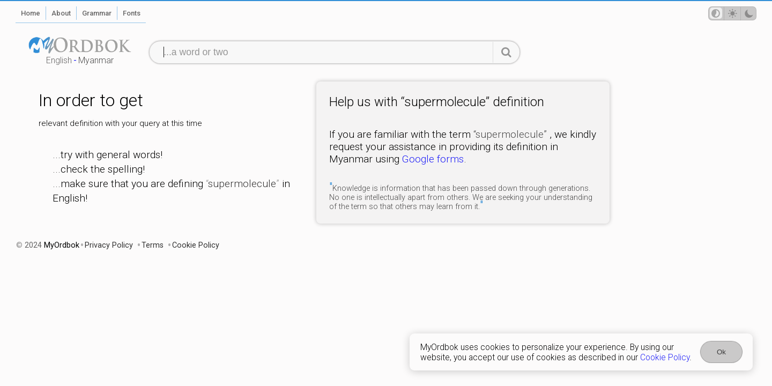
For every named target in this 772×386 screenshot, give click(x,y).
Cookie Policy (664, 357)
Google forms (433, 159)
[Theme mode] (732, 13)
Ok (721, 352)
